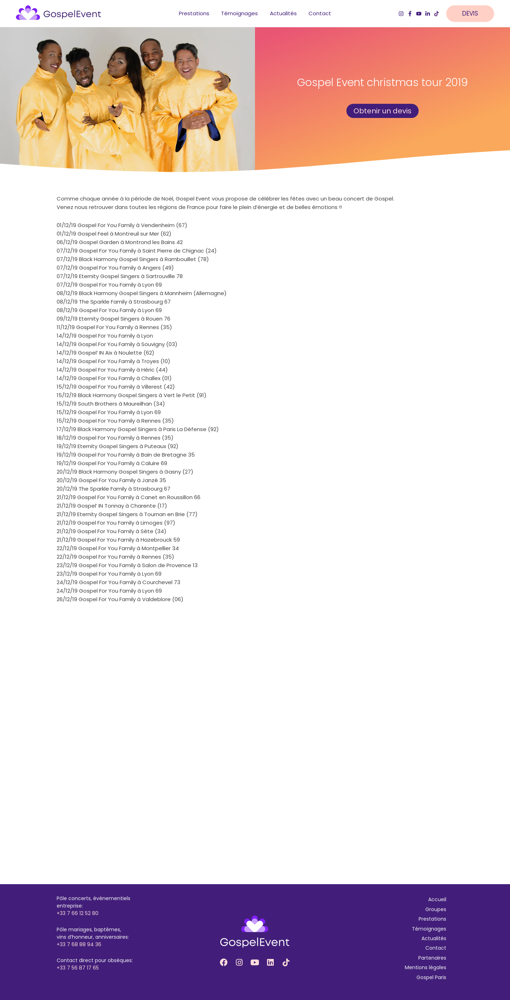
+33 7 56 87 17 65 (78, 968)
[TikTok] (436, 14)
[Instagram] (401, 14)
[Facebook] (410, 14)
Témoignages (429, 928)
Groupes (435, 909)
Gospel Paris (431, 977)
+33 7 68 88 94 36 (79, 944)
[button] (473, 14)
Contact (435, 948)
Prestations (432, 918)
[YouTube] (418, 14)
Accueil (437, 899)
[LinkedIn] (427, 14)
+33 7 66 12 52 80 (77, 913)
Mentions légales (425, 967)
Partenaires (432, 957)
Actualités (433, 938)
